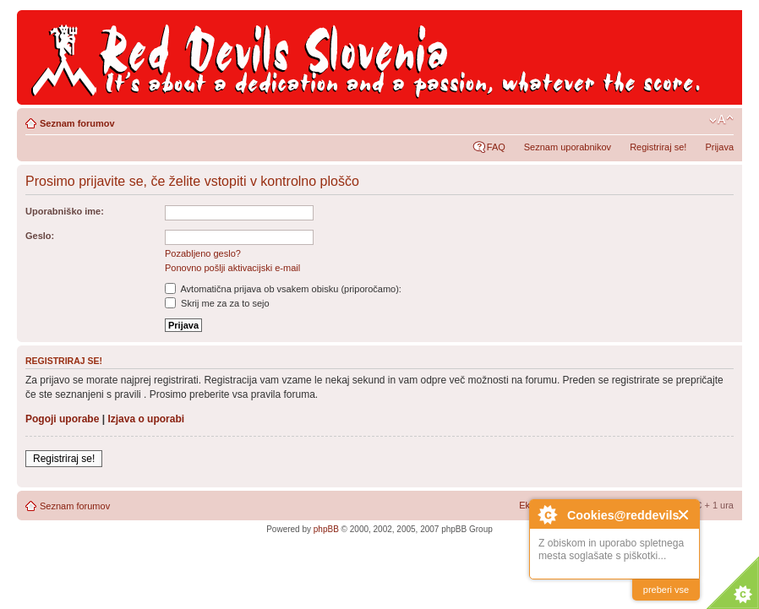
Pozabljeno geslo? (203, 253)
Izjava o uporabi (145, 419)
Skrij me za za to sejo (217, 303)
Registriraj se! (658, 147)
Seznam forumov (77, 123)
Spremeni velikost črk (721, 120)
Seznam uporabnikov (567, 147)
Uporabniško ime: (64, 211)
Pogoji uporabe (62, 419)
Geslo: (39, 236)
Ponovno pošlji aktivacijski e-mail (232, 268)
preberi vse (666, 590)
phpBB (326, 529)
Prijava (719, 147)
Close (684, 514)
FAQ (496, 147)
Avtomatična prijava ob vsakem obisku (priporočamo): (283, 289)
